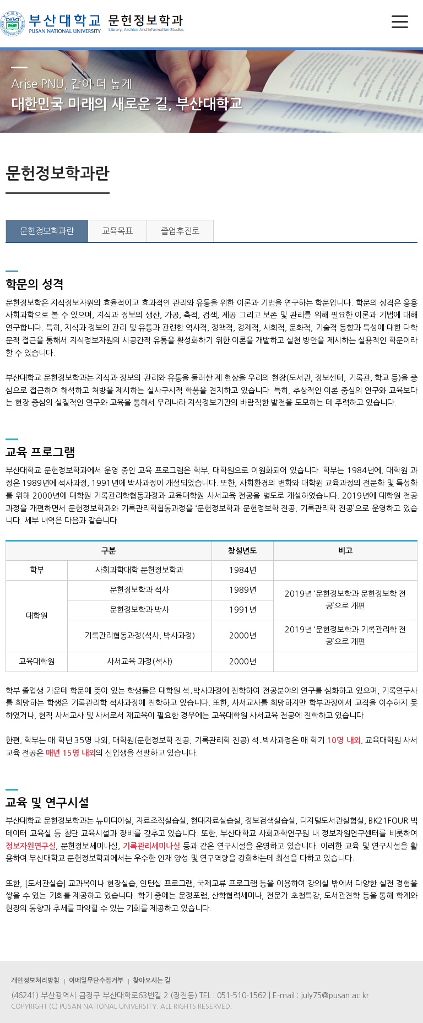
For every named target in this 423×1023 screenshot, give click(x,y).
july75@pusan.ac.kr (335, 995)
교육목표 (117, 231)
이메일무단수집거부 (96, 980)
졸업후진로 (180, 231)
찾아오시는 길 (152, 980)
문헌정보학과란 (47, 231)
